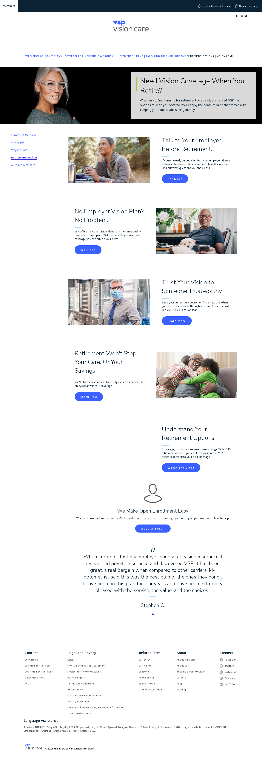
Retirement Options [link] (24, 157)
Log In (203, 6)
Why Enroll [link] (17, 142)
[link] (69, 56)
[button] (254, 17)
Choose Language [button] (246, 6)
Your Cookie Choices (80, 713)
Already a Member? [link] (23, 165)
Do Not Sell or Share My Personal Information (95, 707)
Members (9, 5)
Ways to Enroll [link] (20, 150)
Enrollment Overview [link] (23, 135)
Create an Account (221, 6)
